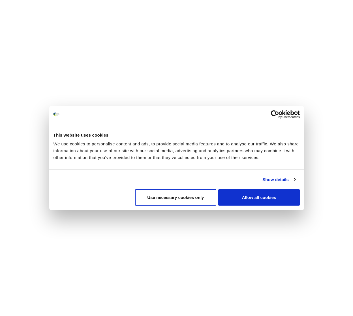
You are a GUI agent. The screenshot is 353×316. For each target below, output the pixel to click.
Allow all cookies (259, 197)
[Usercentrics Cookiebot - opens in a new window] (275, 114)
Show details (275, 179)
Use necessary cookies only (175, 197)
